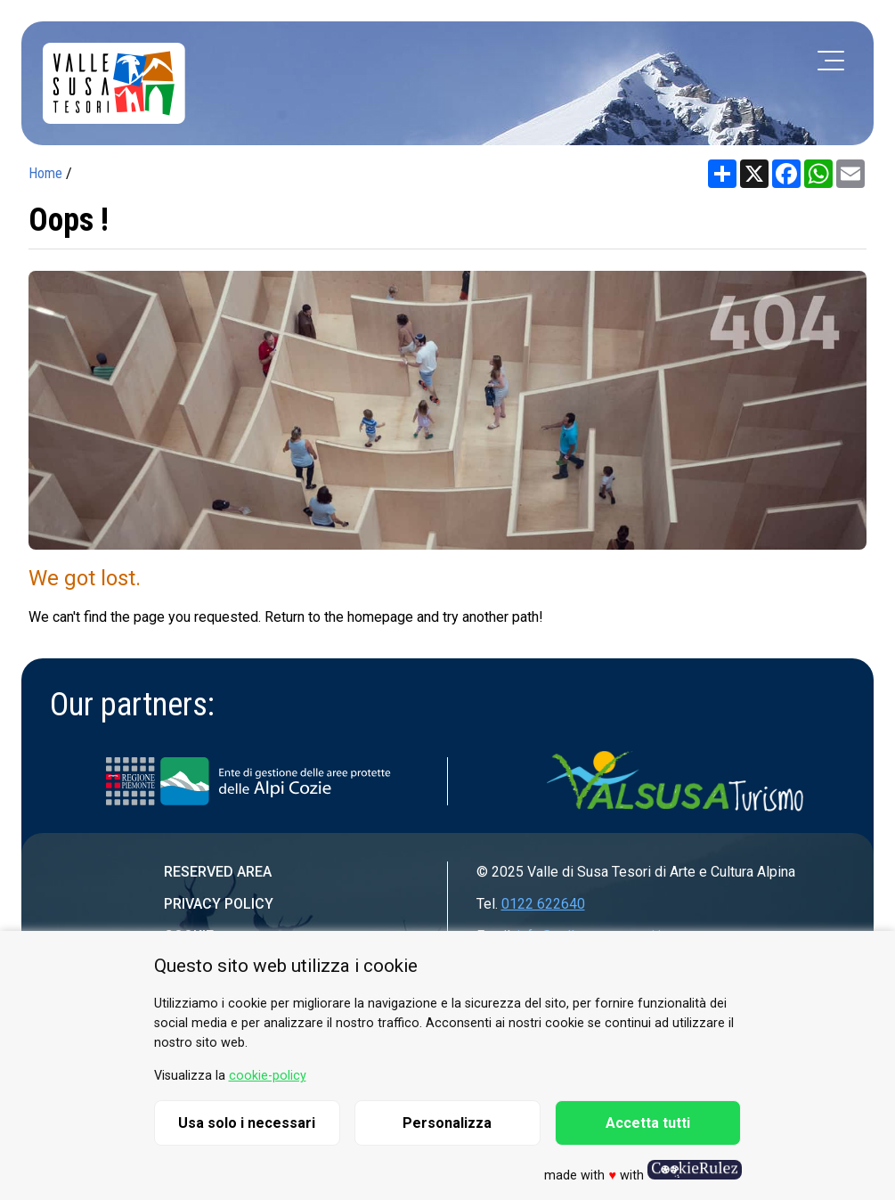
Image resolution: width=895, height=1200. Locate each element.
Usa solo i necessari (246, 1122)
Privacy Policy (218, 903)
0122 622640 (543, 903)
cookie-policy (267, 1075)
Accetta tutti (648, 1122)
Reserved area (218, 871)
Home (45, 173)
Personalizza (447, 1122)
